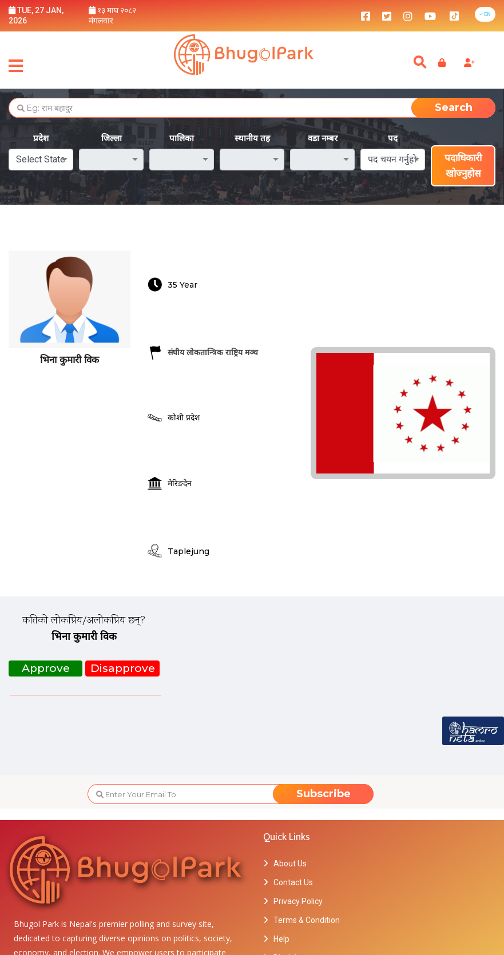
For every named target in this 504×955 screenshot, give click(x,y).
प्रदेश (41, 138)
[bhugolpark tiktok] (460, 15)
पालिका (181, 138)
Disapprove (122, 668)
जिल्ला (111, 138)
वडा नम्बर (323, 138)
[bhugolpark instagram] (407, 15)
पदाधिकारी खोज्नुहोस (463, 165)
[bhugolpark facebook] (365, 15)
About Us (290, 863)
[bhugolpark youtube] (430, 15)
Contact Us (293, 882)
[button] (485, 14)
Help (281, 939)
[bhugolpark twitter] (386, 15)
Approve (46, 668)
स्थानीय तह (252, 138)
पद (393, 138)
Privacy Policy (298, 901)
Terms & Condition (306, 920)
